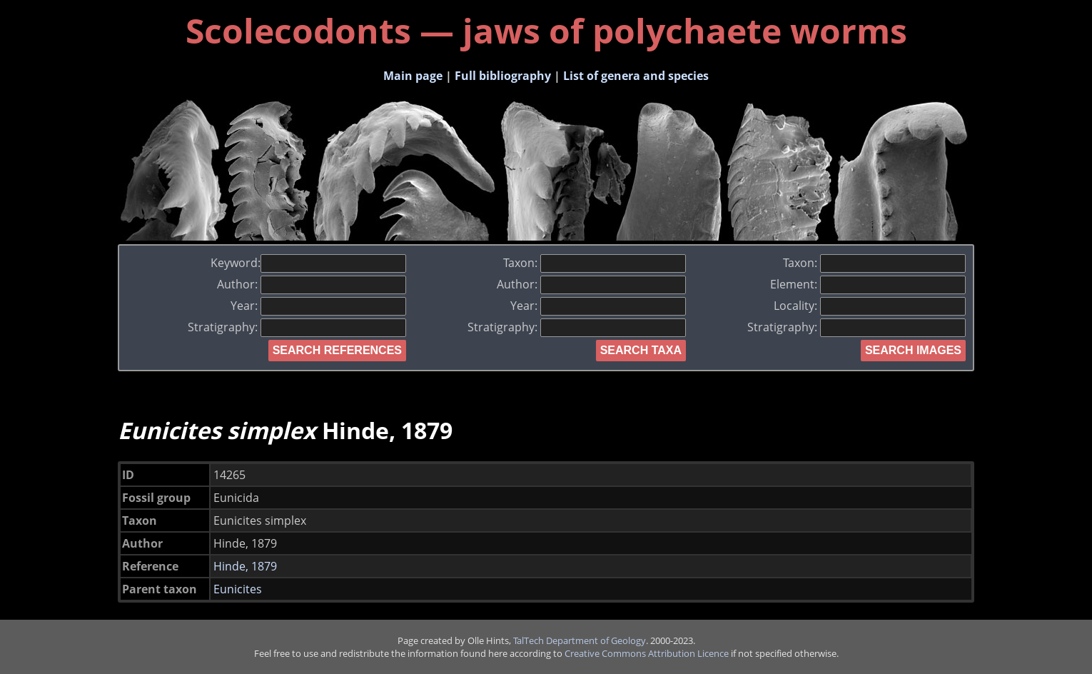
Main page (413, 76)
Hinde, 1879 (245, 566)
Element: (868, 284)
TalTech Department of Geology (579, 640)
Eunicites (237, 589)
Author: (311, 284)
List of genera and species (636, 76)
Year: (318, 305)
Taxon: (594, 263)
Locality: (870, 305)
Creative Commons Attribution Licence (647, 653)
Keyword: (308, 263)
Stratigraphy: (297, 327)
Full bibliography (503, 76)
